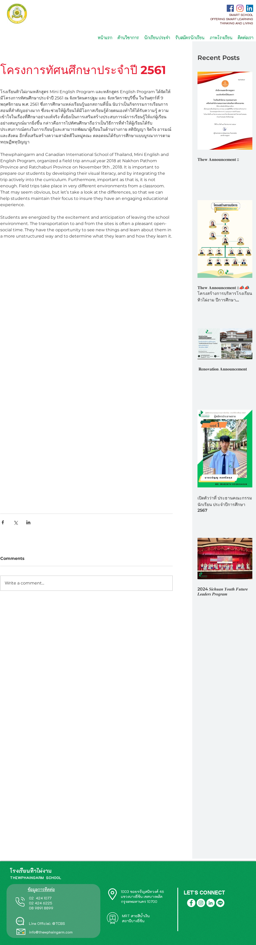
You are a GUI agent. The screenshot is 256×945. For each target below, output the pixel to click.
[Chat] (20, 921)
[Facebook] (230, 8)
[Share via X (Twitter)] (15, 522)
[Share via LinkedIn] (28, 522)
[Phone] (20, 901)
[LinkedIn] (249, 8)
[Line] (220, 903)
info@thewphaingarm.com (51, 932)
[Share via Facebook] (2, 522)
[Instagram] (239, 8)
